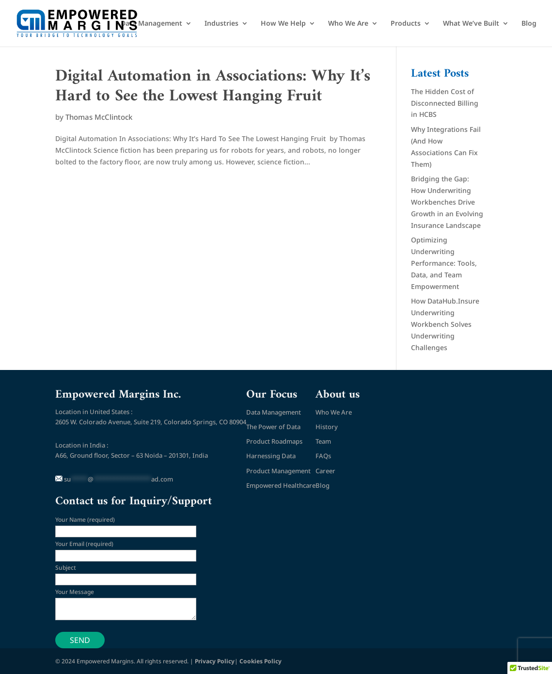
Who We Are (348, 24)
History (326, 426)
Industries (221, 24)
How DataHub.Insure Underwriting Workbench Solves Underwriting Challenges (445, 324)
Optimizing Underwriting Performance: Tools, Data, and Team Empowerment (444, 262)
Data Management (151, 24)
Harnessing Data (271, 455)
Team (323, 441)
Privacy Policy (215, 661)
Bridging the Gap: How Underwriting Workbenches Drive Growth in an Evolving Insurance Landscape (447, 201)
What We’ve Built (471, 24)
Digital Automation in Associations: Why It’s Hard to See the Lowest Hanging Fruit (212, 86)
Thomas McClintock (98, 117)
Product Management (278, 470)
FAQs (323, 455)
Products (406, 24)
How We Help (283, 24)
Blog (528, 24)
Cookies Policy (260, 661)
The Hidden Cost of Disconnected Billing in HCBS (444, 103)
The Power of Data (273, 426)
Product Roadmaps (274, 441)
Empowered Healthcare (280, 485)
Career (325, 470)
